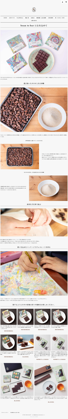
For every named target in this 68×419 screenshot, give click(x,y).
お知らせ (32, 17)
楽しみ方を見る (26, 356)
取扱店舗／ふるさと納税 (41, 17)
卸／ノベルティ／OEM (59, 17)
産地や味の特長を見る (8, 330)
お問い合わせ (34, 20)
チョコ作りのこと (20, 17)
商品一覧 (27, 17)
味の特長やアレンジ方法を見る (42, 359)
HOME (5, 17)
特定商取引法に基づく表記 (14, 412)
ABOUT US (12, 17)
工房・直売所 (50, 17)
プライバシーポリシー (5, 412)
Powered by (34, 416)
